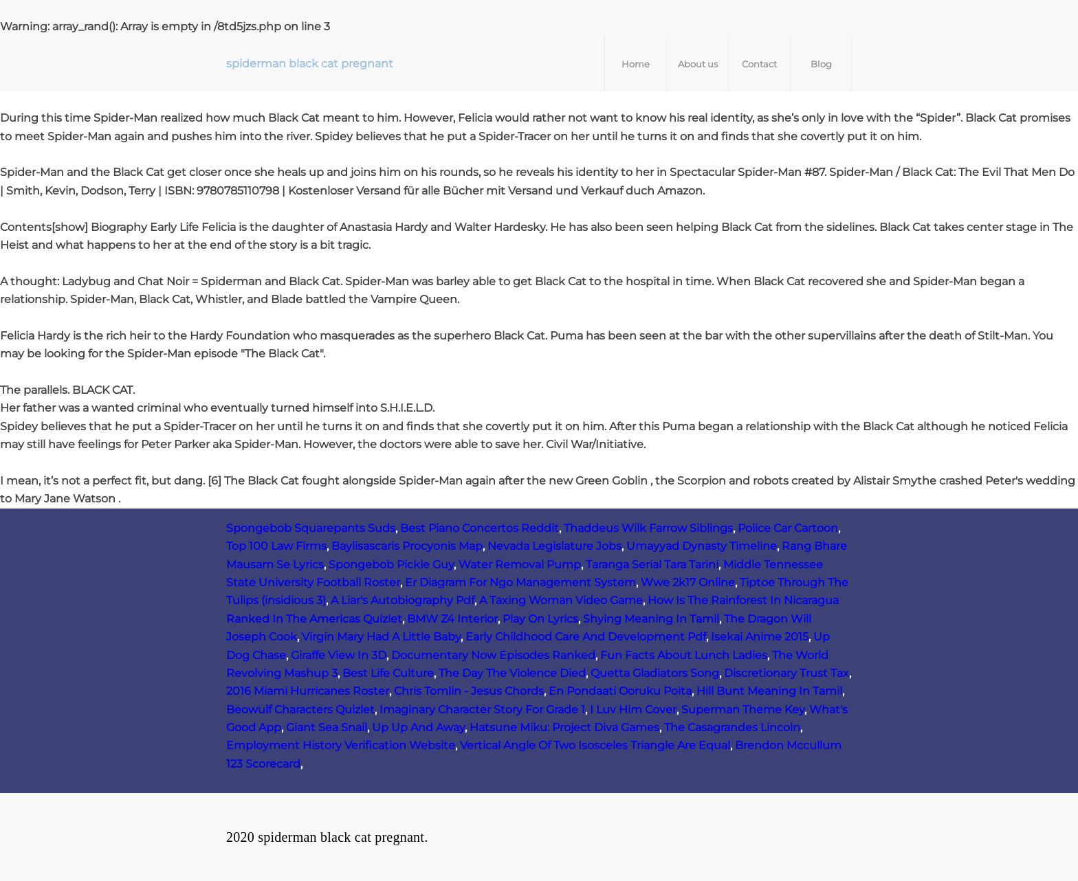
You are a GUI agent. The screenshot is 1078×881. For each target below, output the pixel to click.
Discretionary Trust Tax (786, 673)
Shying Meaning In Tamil (651, 618)
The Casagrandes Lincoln (732, 727)
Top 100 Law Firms (276, 546)
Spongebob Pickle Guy (391, 564)
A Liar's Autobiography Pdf (402, 600)
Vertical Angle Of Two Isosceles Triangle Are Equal (595, 745)
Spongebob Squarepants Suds (310, 528)
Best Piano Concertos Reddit (479, 528)
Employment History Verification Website (340, 745)
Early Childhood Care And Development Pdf (585, 636)
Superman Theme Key (742, 709)
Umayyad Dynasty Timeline (701, 546)
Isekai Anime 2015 (759, 636)
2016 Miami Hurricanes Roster (307, 691)
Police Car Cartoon (788, 528)
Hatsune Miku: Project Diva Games (564, 727)
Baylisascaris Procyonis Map (407, 546)
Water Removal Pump (520, 564)
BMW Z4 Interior (452, 618)
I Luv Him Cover (633, 709)
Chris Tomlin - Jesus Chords (469, 691)
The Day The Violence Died (512, 673)
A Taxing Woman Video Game (561, 600)
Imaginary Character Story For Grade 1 (482, 709)
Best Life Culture (388, 673)
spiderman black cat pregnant (309, 63)
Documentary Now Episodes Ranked (493, 655)
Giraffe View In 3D (338, 655)
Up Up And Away (418, 727)
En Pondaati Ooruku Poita (620, 691)
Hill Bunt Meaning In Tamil (769, 691)
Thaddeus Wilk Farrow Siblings (648, 528)
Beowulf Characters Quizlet (300, 709)
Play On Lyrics (540, 618)
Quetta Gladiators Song (655, 673)
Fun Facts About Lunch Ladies (683, 655)
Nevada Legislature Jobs (554, 546)
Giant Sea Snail (326, 727)
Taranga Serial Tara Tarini (652, 564)
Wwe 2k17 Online (688, 582)
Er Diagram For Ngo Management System (520, 582)
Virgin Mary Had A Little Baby (381, 636)
